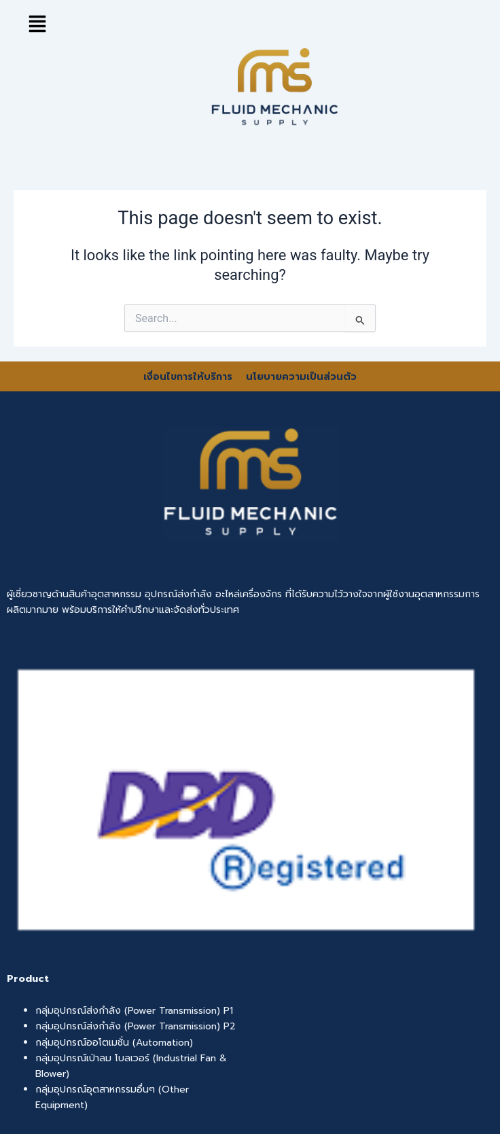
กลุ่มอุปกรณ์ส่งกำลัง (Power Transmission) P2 (135, 1026)
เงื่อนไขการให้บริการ (189, 376)
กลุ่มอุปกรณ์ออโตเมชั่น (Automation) (114, 1042)
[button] (37, 23)
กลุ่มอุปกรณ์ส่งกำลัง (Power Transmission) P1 (134, 1011)
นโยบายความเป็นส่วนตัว (301, 376)
